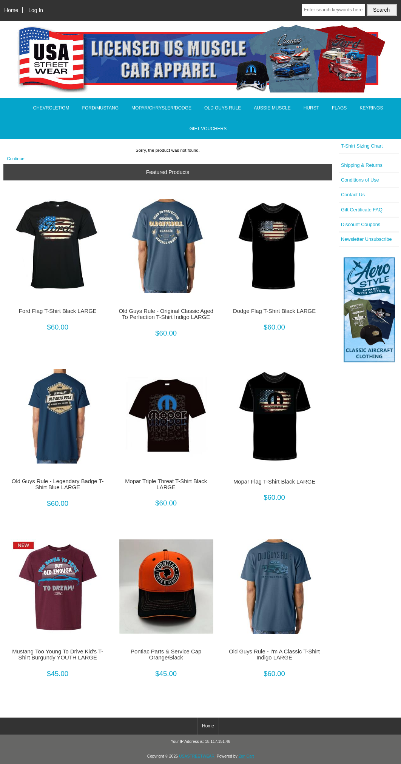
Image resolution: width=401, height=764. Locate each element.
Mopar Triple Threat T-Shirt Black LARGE (166, 484)
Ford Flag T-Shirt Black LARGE (58, 311)
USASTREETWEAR (196, 756)
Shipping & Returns (361, 165)
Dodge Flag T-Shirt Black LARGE (274, 311)
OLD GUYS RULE (222, 108)
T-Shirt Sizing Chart (362, 146)
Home (11, 10)
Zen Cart (246, 756)
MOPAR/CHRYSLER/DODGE (161, 108)
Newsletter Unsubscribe (366, 239)
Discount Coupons (360, 224)
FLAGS (339, 108)
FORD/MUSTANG (100, 108)
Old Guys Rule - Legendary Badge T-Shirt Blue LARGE (58, 484)
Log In (35, 10)
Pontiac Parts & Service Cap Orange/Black (166, 654)
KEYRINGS (371, 108)
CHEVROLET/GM (51, 108)
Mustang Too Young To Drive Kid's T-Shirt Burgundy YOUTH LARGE (57, 654)
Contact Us (353, 194)
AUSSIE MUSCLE (272, 108)
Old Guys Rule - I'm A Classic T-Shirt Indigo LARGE (274, 654)
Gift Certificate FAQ (361, 210)
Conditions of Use (360, 180)
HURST (311, 108)
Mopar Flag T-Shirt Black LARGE (274, 482)
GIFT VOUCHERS (208, 128)
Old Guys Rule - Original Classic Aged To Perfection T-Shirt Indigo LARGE (166, 314)
